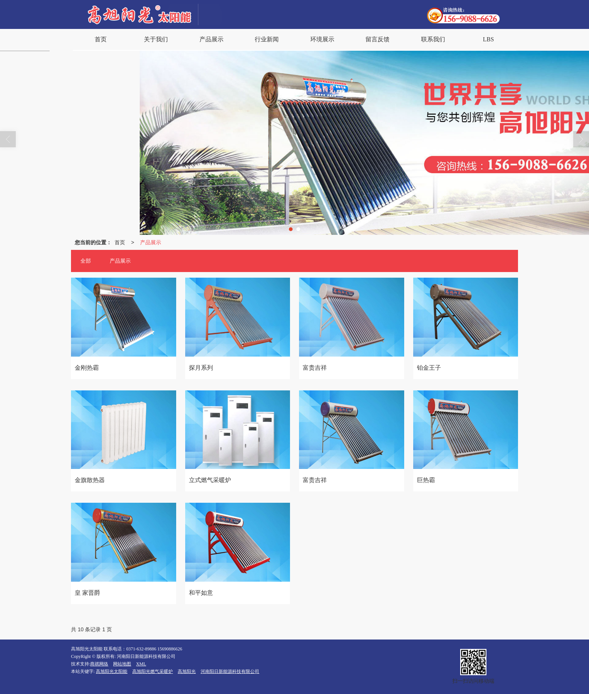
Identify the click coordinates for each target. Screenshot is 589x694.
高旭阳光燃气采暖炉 (152, 671)
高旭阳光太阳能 (111, 671)
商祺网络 (99, 664)
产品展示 (150, 242)
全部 (85, 261)
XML (141, 664)
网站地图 (122, 664)
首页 (120, 242)
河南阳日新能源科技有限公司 (230, 671)
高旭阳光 (187, 671)
